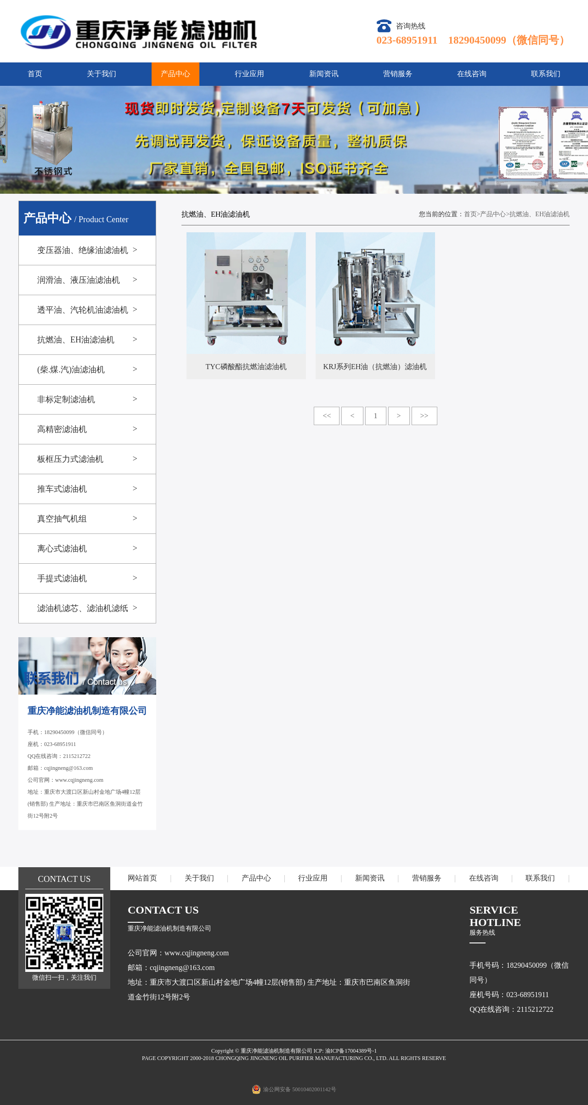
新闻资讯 (324, 74)
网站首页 (142, 878)
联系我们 (545, 74)
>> (424, 416)
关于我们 (101, 74)
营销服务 (398, 74)
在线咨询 (471, 74)
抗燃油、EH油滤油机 (539, 214)
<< (326, 416)
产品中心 (175, 74)
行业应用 (249, 74)
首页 (35, 74)
